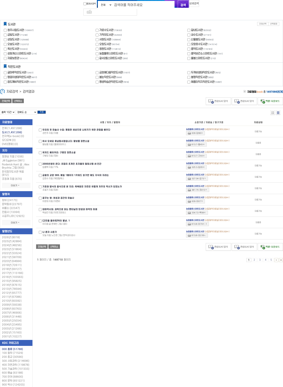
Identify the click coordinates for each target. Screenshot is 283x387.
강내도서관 (197, 24)
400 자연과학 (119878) (15, 360)
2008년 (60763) (11, 303)
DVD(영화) (10, 139)
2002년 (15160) (11, 327)
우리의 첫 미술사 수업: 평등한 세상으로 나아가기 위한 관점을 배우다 (76, 125)
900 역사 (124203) (13, 379)
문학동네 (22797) (12, 199)
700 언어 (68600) (12, 371)
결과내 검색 (82, 3)
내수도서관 (197, 28)
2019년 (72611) (11, 260)
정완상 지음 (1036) (12, 151)
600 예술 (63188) (12, 368)
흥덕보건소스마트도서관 (204, 47)
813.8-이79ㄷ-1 (199, 219)
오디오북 (9, 135)
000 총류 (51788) (12, 344)
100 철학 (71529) (12, 348)
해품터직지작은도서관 (206, 76)
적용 (44, 106)
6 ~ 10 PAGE (276, 255)
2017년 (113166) (12, 268)
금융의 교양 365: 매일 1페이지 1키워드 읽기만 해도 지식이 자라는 (75, 170)
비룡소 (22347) (11, 203)
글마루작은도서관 (20, 66)
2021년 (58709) (11, 252)
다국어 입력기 (202, 4)
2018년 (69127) (11, 264)
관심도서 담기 (218, 95)
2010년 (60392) (11, 296)
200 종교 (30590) (12, 352)
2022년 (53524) (11, 248)
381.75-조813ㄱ (199, 185)
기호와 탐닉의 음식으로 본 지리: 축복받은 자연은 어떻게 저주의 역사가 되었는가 (82, 181)
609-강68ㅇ (197, 128)
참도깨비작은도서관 (21, 76)
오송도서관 (13, 38)
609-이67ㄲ (197, 196)
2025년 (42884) (11, 236)
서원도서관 (105, 33)
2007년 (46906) (11, 307)
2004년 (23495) (11, 319)
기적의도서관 (106, 28)
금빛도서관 (13, 28)
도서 (12, 127)
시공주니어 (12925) (13, 211)
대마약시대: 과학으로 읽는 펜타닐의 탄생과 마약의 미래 (69, 204)
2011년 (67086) (11, 292)
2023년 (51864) (11, 244)
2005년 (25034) (11, 315)
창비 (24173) (9, 195)
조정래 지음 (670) (12, 174)
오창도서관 (105, 38)
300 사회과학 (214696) (15, 356)
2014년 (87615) (11, 280)
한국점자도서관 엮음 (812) (13, 168)
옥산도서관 (13, 43)
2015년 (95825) (11, 276)
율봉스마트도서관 (200, 52)
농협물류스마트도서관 (111, 47)
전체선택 (262, 18)
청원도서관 (105, 43)
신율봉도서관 (198, 33)
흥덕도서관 (197, 43)
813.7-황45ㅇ (198, 139)
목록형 (278, 106)
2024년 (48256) (11, 240)
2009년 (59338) (11, 300)
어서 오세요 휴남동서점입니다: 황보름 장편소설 (65, 136)
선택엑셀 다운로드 (270, 95)
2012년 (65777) (11, 288)
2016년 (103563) (12, 272)
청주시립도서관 (15, 24)
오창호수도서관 (199, 38)
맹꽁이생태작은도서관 (22, 71)
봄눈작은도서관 (111, 71)
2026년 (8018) (11, 232)
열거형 (272, 106)
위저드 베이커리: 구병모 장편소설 (59, 147)
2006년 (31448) (11, 311)
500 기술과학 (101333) (15, 364)
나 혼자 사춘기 (49, 227)
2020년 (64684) (11, 256)
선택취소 (18, 95)
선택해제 (273, 18)
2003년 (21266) (11, 323)
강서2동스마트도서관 (110, 52)
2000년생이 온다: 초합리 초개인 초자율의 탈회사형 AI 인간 (71, 159)
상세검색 (190, 4)
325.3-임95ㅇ (198, 162)
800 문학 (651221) (13, 375)
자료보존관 (13, 52)
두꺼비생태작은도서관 (206, 66)
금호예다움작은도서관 (115, 66)
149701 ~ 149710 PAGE (281, 255)
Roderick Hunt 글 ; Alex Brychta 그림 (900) (15, 161)
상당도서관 (13, 33)
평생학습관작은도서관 (114, 76)
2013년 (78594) (11, 284)
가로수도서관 (106, 24)
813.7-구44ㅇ (198, 151)
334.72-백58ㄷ (199, 208)
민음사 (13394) (11, 207)
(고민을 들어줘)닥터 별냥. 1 (56, 215)
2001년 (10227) (11, 331)
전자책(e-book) (13, 131)
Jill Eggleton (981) (13, 155)
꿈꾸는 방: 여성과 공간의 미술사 (58, 193)
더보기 (16, 180)
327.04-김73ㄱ (199, 174)
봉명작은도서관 (202, 71)
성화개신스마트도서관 (19, 47)
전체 (12, 123)
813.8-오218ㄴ (199, 230)
